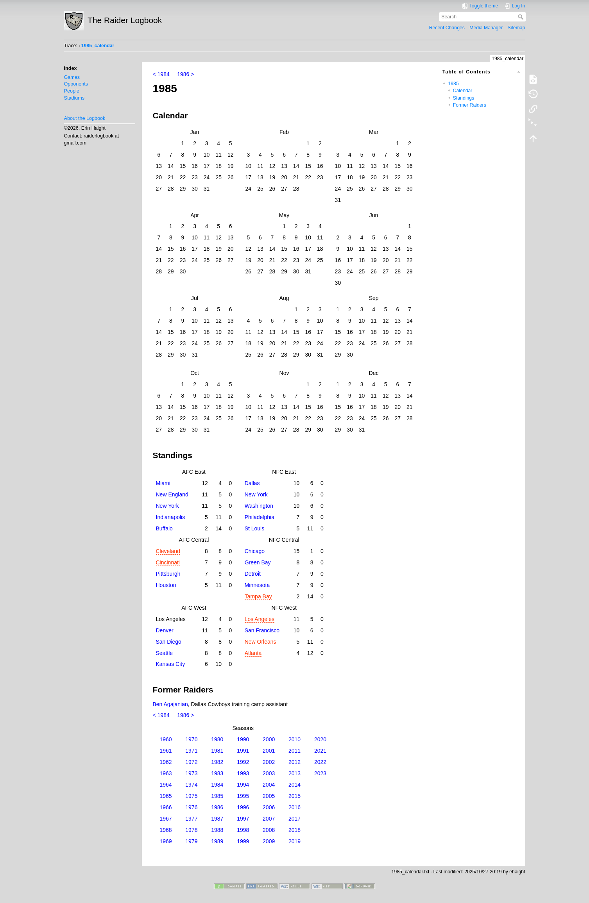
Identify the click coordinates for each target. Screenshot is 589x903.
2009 (269, 841)
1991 (243, 751)
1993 (243, 773)
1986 (217, 807)
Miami (163, 483)
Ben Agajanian (170, 704)
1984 (217, 785)
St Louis (255, 528)
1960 (165, 739)
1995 (243, 796)
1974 (191, 785)
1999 (243, 841)
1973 (191, 773)
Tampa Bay (258, 596)
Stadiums (74, 98)
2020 (320, 739)
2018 (294, 830)
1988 (217, 830)
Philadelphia (259, 517)
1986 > (185, 74)
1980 (217, 739)
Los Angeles (259, 619)
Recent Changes (447, 27)
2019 (294, 841)
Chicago (255, 551)
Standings (463, 98)
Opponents (76, 84)
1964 (165, 785)
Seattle (164, 653)
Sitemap (516, 27)
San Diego (168, 642)
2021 (320, 751)
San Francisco (262, 630)
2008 (269, 830)
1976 (191, 807)
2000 (269, 739)
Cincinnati (168, 562)
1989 (217, 841)
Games (72, 77)
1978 (191, 830)
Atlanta (253, 653)
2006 (269, 807)
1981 (217, 751)
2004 (269, 785)
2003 (269, 773)
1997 (243, 819)
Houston (166, 585)
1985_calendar (97, 45)
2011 (294, 751)
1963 (165, 773)
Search (521, 17)
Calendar (463, 90)
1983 (217, 773)
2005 (269, 796)
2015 (294, 796)
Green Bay (258, 562)
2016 (294, 807)
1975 (191, 796)
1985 (453, 83)
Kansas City (170, 664)
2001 (269, 751)
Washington (259, 506)
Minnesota (257, 585)
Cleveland (168, 551)
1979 (191, 841)
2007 (269, 819)
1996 (243, 807)
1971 (191, 751)
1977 (191, 819)
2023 (320, 773)
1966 (165, 807)
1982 (217, 762)
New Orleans (260, 642)
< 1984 (161, 74)
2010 (294, 739)
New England (172, 494)
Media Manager (486, 27)
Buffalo (164, 528)
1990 (243, 739)
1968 (165, 830)
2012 (294, 762)
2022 (320, 762)
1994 (243, 785)
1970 (191, 739)
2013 (294, 773)
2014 (294, 785)
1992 (243, 762)
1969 (165, 841)
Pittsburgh (168, 574)
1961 (165, 751)
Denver (165, 630)
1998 (243, 830)
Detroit (253, 574)
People (71, 91)
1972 (191, 762)
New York (256, 494)
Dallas (252, 483)
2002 (269, 762)
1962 (165, 762)
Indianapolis (170, 517)
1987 (217, 819)
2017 (294, 819)
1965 (165, 796)
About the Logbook (85, 118)
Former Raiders (469, 105)
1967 (165, 819)
